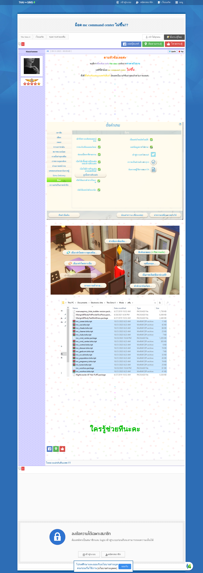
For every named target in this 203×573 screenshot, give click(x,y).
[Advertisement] (46, 496)
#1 (48, 51)
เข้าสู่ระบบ (123, 2)
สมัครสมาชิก (144, 2)
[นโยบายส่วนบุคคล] (107, 568)
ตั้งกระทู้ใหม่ (174, 37)
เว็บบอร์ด (164, 2)
